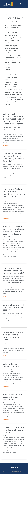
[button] (20, 4)
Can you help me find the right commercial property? (13, 307)
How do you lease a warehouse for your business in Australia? (13, 270)
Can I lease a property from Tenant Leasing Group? (13, 430)
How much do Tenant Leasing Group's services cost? (13, 397)
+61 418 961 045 (14, 467)
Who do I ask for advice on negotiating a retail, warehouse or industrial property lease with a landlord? (13, 119)
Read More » (6, 145)
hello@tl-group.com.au (14, 466)
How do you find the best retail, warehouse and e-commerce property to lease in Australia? (13, 231)
